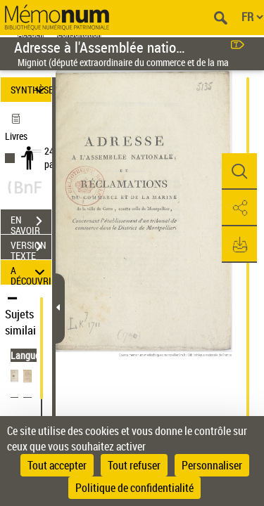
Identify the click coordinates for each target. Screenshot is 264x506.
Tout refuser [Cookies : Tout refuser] (134, 465)
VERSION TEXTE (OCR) (31, 248)
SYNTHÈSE (31, 89)
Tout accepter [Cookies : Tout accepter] (57, 465)
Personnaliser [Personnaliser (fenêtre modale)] (212, 465)
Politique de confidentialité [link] (134, 487)
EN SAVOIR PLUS (31, 223)
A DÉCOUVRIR (31, 272)
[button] (239, 171)
